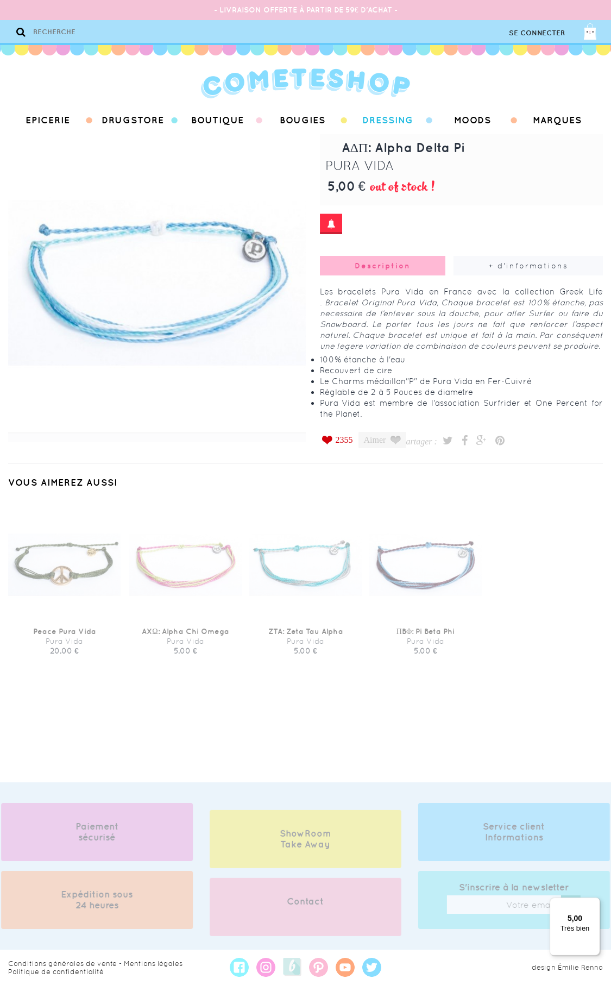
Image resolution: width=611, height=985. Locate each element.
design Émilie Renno (567, 967)
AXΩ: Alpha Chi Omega (185, 636)
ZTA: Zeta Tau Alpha (305, 636)
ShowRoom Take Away (305, 844)
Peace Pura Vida (64, 636)
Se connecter (537, 33)
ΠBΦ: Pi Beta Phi (425, 636)
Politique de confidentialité (56, 972)
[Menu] (593, 904)
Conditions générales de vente (62, 963)
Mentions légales (153, 963)
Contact (305, 906)
